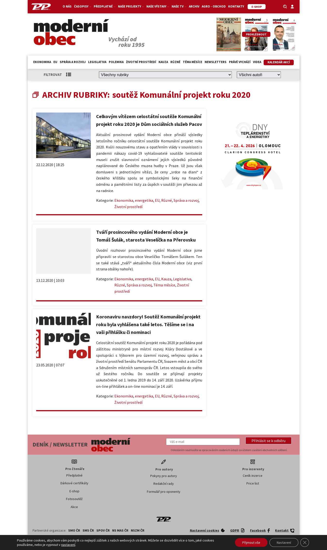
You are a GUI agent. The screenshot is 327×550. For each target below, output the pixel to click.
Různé (175, 62)
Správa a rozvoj (73, 62)
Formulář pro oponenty (163, 491)
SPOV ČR (103, 530)
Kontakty (236, 6)
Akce (74, 507)
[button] (268, 440)
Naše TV (179, 6)
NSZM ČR (137, 530)
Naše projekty (131, 6)
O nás (67, 6)
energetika (144, 200)
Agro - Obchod (214, 6)
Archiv (194, 6)
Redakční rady (163, 483)
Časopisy (82, 6)
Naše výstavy (157, 6)
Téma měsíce (192, 62)
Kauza (163, 62)
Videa (257, 62)
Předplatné (105, 6)
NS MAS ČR (120, 530)
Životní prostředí (141, 62)
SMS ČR (88, 530)
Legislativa (97, 62)
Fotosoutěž (74, 499)
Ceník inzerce (252, 475)
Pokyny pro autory (163, 476)
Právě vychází (240, 62)
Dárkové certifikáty (74, 483)
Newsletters (215, 62)
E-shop (74, 491)
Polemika (116, 62)
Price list (252, 483)
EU (55, 62)
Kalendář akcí (279, 62)
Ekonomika (42, 62)
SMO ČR (74, 530)
